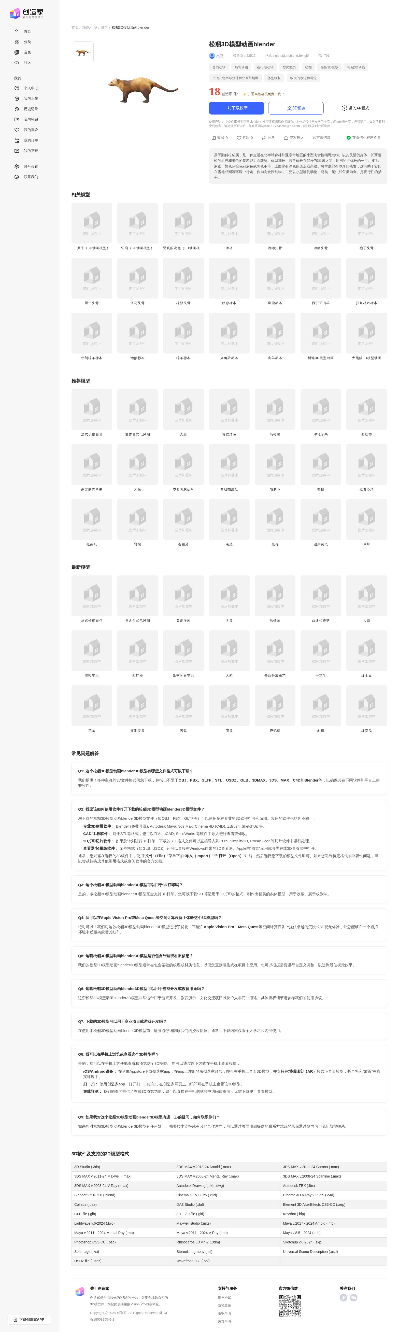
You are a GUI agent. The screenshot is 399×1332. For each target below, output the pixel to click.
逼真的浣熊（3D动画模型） (185, 248)
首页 (22, 31)
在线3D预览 (144, 1091)
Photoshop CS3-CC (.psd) (95, 1242)
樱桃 (320, 489)
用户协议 (224, 1297)
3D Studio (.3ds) (87, 1167)
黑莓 (275, 544)
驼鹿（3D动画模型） (137, 248)
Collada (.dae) (85, 1204)
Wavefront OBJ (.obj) (193, 1261)
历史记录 (26, 109)
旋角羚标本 (229, 358)
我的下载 (26, 151)
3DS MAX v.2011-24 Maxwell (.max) (103, 1176)
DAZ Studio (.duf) (190, 1204)
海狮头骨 (321, 248)
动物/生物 (89, 27)
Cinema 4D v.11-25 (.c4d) (197, 1195)
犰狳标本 (229, 303)
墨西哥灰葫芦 (183, 489)
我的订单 (26, 140)
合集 (22, 52)
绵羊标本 (183, 358)
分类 (22, 42)
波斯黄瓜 (321, 544)
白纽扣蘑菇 (229, 489)
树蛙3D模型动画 (321, 358)
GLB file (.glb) (85, 1214)
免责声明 (224, 1321)
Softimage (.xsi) (86, 1252)
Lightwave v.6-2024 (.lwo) (94, 1223)
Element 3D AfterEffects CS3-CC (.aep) (314, 1204)
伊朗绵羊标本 (92, 358)
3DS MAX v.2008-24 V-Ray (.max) (101, 1186)
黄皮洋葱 (229, 434)
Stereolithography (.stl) (194, 1252)
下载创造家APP (28, 1319)
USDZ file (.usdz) (88, 1261)
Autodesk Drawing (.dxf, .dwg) (200, 1186)
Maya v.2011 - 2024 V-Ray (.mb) (202, 1233)
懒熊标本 (138, 358)
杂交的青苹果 (92, 489)
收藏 (219, 137)
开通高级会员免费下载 (264, 94)
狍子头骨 (367, 248)
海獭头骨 (275, 248)
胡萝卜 (275, 489)
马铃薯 (275, 434)
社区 (22, 63)
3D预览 (296, 108)
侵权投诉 (294, 137)
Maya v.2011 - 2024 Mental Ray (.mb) (104, 1233)
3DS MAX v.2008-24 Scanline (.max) (312, 1176)
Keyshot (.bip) (294, 1214)
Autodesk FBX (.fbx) (299, 1186)
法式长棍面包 (92, 434)
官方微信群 (322, 137)
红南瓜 (92, 544)
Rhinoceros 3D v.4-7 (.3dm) (198, 1242)
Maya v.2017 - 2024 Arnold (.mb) (309, 1223)
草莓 (366, 544)
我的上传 (26, 99)
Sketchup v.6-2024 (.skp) (302, 1242)
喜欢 (245, 137)
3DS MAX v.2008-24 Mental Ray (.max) (208, 1176)
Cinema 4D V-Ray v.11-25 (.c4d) (308, 1195)
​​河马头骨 (138, 303)
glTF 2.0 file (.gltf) (190, 1214)
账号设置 (26, 166)
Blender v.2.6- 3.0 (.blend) (94, 1195)
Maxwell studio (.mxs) (194, 1223)
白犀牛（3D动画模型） (92, 248)
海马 (229, 248)
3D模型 (112, 1153)
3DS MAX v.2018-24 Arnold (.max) (204, 1167)
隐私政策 (224, 1305)
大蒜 (183, 434)
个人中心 (26, 88)
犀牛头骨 (92, 303)
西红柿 (366, 434)
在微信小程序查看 (363, 137)
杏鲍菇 (183, 544)
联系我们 (26, 177)
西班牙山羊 (321, 303)
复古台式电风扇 (137, 434)
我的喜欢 (26, 130)
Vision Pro (138, 1304)
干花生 (321, 675)
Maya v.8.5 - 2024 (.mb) (302, 1233)
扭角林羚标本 (366, 303)
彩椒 (137, 544)
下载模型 (236, 108)
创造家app (161, 1071)
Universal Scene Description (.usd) (310, 1252)
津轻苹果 (321, 434)
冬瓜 (229, 620)
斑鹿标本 (275, 303)
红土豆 (366, 675)
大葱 (137, 489)
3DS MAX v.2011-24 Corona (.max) (311, 1167)
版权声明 (224, 1313)
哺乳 (104, 27)
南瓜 (229, 544)
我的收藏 (26, 119)
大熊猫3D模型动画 (367, 358)
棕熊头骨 (183, 303)
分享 (268, 137)
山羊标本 (275, 358)
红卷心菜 (367, 489)
